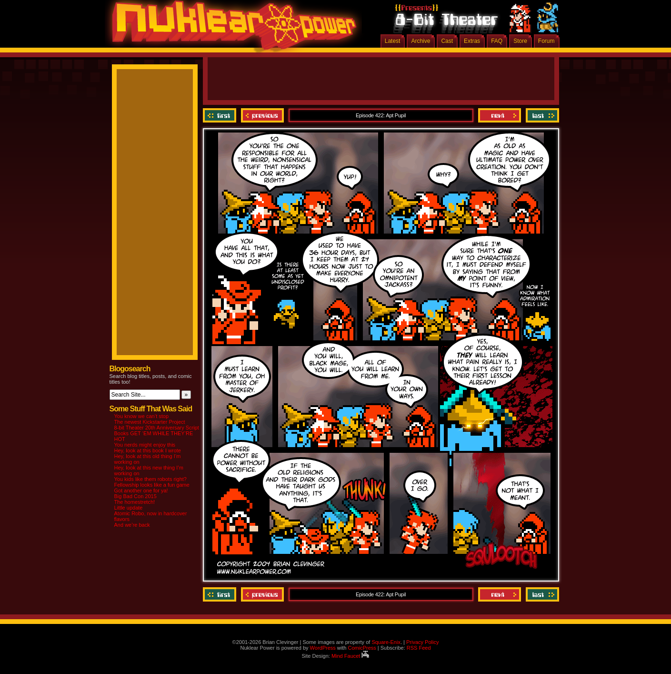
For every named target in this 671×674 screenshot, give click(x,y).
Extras (472, 41)
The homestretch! (134, 502)
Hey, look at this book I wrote (147, 450)
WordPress (323, 648)
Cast (447, 41)
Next (499, 115)
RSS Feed (419, 648)
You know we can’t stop (141, 416)
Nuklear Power (231, 28)
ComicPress (362, 648)
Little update (128, 508)
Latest (393, 41)
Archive (420, 41)
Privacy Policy (422, 642)
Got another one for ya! (141, 490)
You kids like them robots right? (150, 479)
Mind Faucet (350, 656)
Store (520, 41)
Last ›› (541, 115)
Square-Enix (386, 642)
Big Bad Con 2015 (135, 496)
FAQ (496, 41)
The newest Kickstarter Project (149, 422)
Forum (546, 41)
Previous (262, 115)
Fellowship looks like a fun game (152, 485)
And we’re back (132, 525)
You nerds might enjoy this (145, 445)
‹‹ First (221, 115)
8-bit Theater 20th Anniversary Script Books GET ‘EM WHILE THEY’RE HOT (156, 433)
